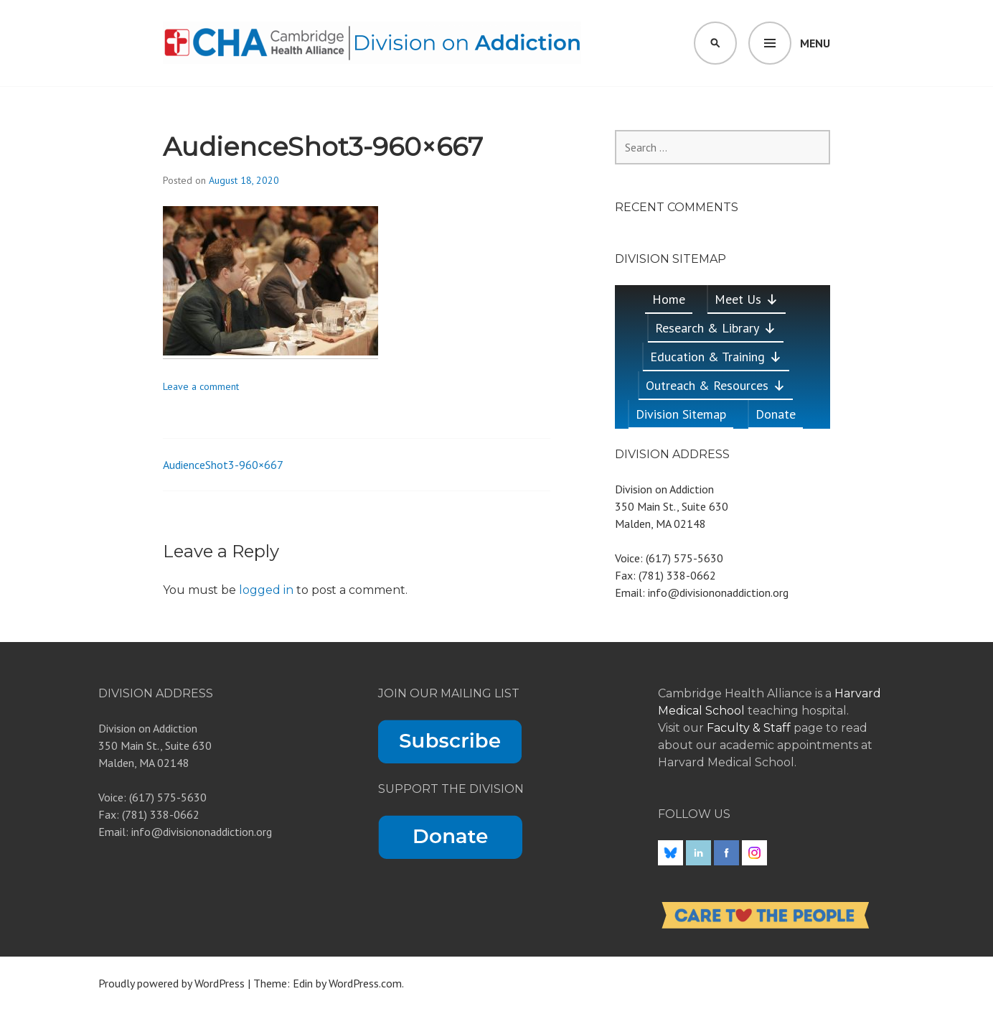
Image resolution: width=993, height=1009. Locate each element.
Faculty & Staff (750, 728)
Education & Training (716, 356)
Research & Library (715, 328)
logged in (266, 590)
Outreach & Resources (716, 385)
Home (668, 299)
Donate (776, 414)
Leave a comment (201, 386)
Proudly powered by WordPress (171, 983)
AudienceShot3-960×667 (223, 464)
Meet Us (746, 299)
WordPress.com (365, 983)
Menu (815, 43)
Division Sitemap (681, 414)
